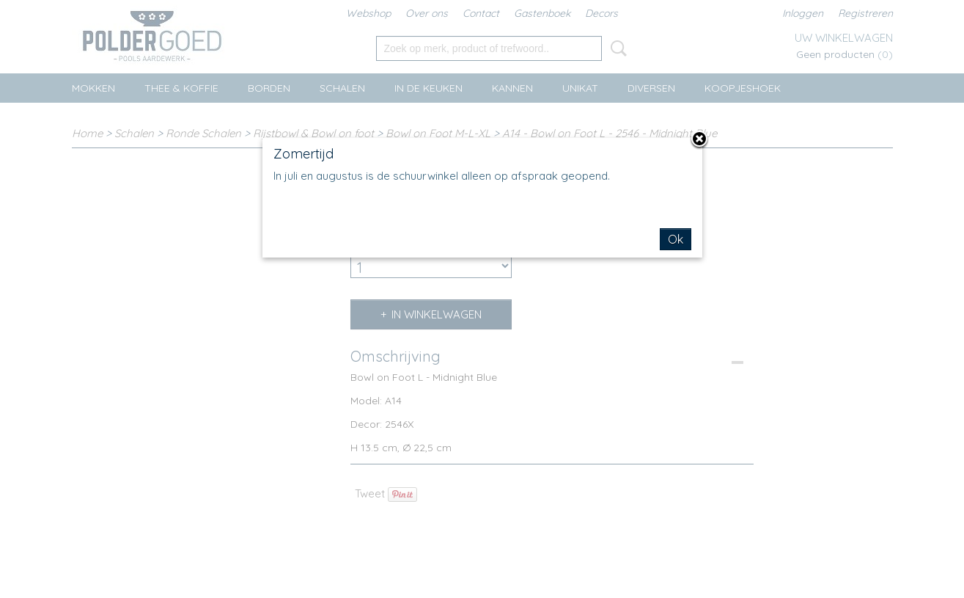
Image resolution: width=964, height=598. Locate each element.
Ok (675, 239)
